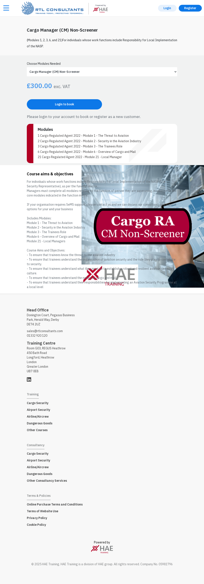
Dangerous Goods (39, 423)
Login (167, 8)
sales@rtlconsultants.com (45, 331)
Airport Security (38, 410)
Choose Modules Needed (44, 64)
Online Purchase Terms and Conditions (55, 504)
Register (190, 8)
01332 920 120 (37, 336)
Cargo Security (37, 403)
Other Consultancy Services (47, 481)
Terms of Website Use (42, 511)
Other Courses (37, 430)
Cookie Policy (36, 525)
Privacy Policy (37, 518)
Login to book (64, 104)
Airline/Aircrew (38, 416)
